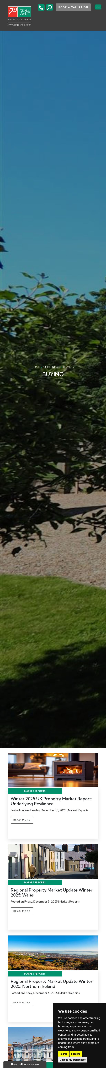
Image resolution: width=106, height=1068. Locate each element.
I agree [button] (63, 1053)
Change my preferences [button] (73, 1059)
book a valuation (73, 7)
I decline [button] (75, 1053)
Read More (22, 819)
